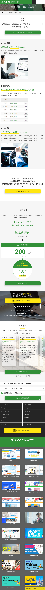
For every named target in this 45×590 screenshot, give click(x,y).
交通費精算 (5, 417)
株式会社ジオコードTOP (11, 518)
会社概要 (5, 424)
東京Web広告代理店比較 (34, 566)
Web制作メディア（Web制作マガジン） (34, 502)
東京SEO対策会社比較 (34, 550)
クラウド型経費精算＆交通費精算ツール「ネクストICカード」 (2, 12)
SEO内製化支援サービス (34, 455)
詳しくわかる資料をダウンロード (22, 32)
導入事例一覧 (28, 408)
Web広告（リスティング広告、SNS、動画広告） (11, 471)
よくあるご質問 (6, 411)
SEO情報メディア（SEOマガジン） (34, 487)
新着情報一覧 (5, 421)
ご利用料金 (5, 408)
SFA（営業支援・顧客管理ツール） (11, 486)
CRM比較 (11, 550)
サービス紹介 (5, 404)
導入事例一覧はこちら (22, 371)
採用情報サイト (34, 518)
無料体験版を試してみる (22, 191)
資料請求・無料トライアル (35, 588)
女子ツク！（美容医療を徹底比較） (11, 534)
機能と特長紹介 (6, 414)
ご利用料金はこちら (22, 283)
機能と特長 (6, 12)
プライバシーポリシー (30, 421)
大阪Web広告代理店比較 (11, 582)
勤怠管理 (27, 414)
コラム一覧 (27, 411)
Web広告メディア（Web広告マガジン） (11, 502)
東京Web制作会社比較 (34, 582)
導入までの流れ (28, 404)
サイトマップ (28, 424)
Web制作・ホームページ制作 (34, 471)
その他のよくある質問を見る (22, 398)
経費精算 (27, 417)
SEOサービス (11, 455)
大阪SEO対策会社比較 (11, 566)
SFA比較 (34, 534)
